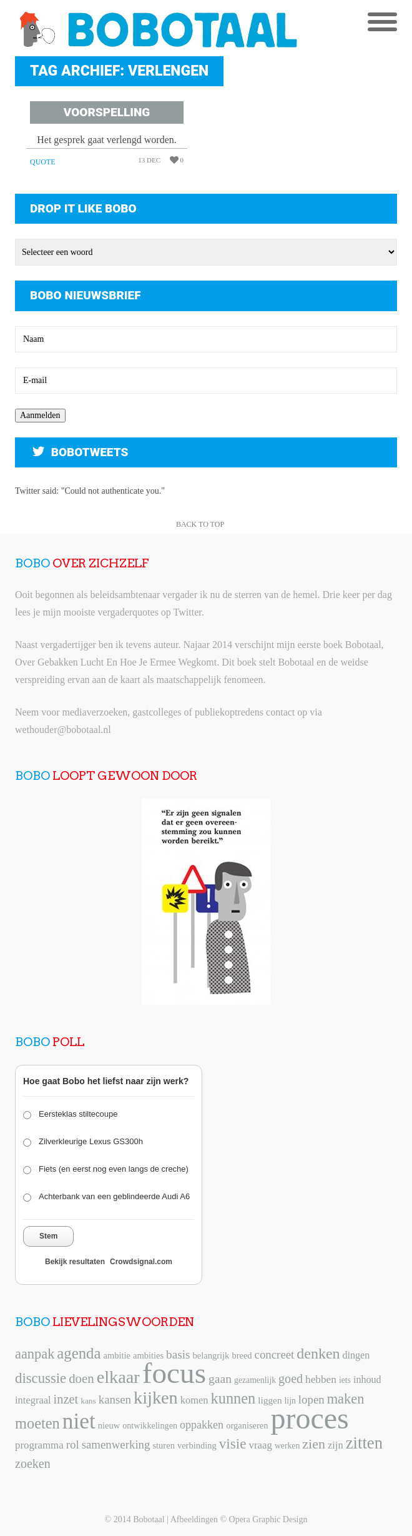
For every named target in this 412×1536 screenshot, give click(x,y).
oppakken (201, 1425)
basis (178, 1354)
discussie (40, 1378)
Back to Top (200, 524)
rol (72, 1444)
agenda (79, 1353)
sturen (163, 1445)
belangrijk (211, 1355)
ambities (148, 1355)
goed (290, 1378)
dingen (356, 1355)
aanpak (34, 1354)
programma (39, 1445)
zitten (364, 1443)
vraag (260, 1445)
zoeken (33, 1463)
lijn (290, 1400)
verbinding (197, 1445)
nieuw (109, 1425)
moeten (37, 1423)
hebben (320, 1379)
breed (242, 1355)
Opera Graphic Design (268, 1519)
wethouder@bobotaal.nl (63, 729)
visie (233, 1443)
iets (345, 1380)
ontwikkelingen (149, 1425)
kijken (156, 1397)
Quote (43, 161)
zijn (335, 1445)
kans (88, 1400)
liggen (270, 1400)
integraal (33, 1400)
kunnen (233, 1398)
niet (79, 1421)
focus (174, 1373)
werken (287, 1445)
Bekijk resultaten (75, 1261)
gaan (220, 1378)
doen (81, 1378)
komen (194, 1400)
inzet (66, 1399)
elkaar (118, 1377)
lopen (311, 1399)
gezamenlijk (255, 1380)
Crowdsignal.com (141, 1261)
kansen (115, 1399)
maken (346, 1399)
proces (310, 1418)
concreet (275, 1354)
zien (313, 1444)
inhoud (367, 1379)
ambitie (116, 1355)
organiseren (247, 1425)
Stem (48, 1236)
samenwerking (116, 1444)
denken (318, 1353)
